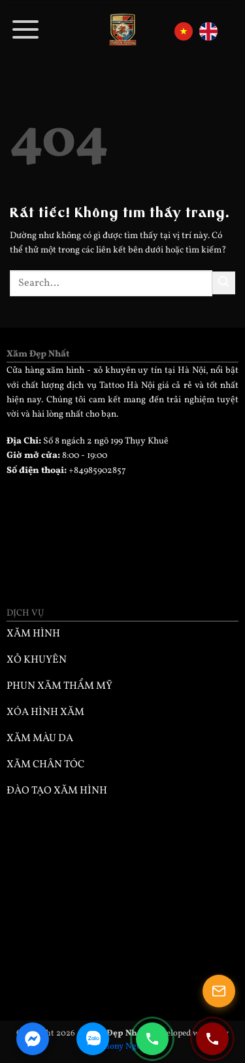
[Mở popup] (219, 991)
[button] (26, 29)
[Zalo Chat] (92, 1038)
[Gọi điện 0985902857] (152, 1038)
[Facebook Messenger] (32, 1038)
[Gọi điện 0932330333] (212, 1038)
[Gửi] (223, 282)
